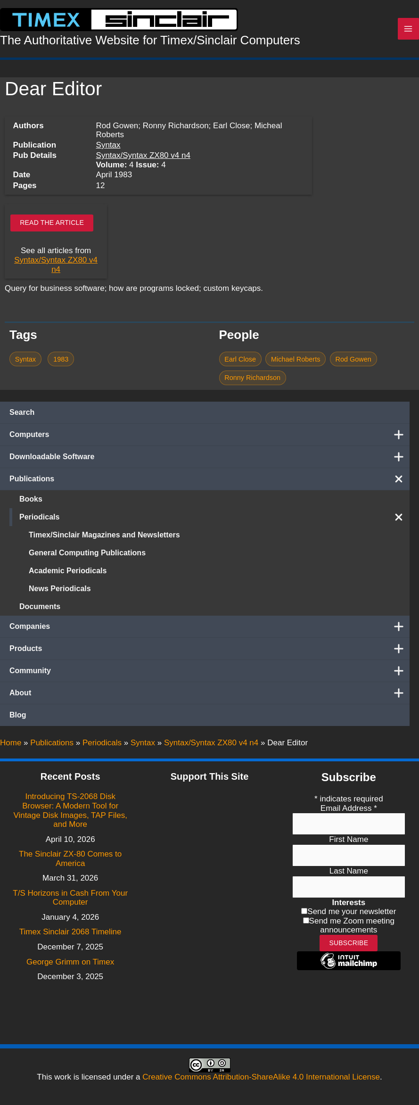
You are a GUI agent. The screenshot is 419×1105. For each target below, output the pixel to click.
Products (209, 651)
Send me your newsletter (351, 911)
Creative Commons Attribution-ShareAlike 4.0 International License (261, 1076)
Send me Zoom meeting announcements (351, 925)
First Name (348, 839)
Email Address (348, 808)
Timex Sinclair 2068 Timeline (70, 932)
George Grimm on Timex (70, 961)
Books (30, 501)
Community (209, 673)
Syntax (108, 146)
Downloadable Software (209, 459)
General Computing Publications (87, 555)
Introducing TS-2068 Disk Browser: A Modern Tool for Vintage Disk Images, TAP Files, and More (70, 810)
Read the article (52, 225)
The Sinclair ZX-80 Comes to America (70, 859)
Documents (39, 609)
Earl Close (240, 361)
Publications (209, 481)
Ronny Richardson (252, 380)
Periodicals (214, 519)
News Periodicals (60, 591)
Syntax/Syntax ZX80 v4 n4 (143, 157)
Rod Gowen (353, 361)
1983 (60, 361)
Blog (17, 717)
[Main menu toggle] (408, 30)
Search (21, 415)
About (209, 695)
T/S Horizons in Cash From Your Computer (70, 898)
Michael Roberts (295, 361)
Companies (209, 629)
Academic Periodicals (68, 573)
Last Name (348, 870)
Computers (209, 437)
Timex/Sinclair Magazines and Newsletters (104, 537)
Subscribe (348, 943)
